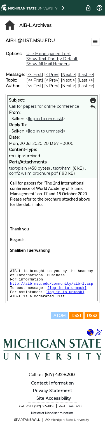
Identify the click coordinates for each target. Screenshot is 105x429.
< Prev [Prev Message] (52, 74)
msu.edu (75, 406)
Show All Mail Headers (47, 63)
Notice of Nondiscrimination (52, 413)
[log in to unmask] (45, 118)
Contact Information (52, 383)
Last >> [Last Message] (86, 74)
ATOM (59, 315)
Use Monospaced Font (48, 53)
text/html (62, 168)
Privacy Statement (52, 390)
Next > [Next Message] (68, 74)
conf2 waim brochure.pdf (33, 173)
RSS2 (92, 315)
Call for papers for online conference (44, 106)
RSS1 (76, 315)
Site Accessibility (53, 398)
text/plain (18, 168)
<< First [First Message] (35, 74)
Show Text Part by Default (52, 58)
